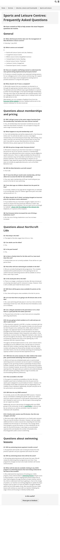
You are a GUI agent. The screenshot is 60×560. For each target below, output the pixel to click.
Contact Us (5, 509)
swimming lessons (28, 476)
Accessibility (5, 507)
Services (10, 8)
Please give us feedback (30, 500)
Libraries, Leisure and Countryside (26, 8)
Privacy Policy (5, 514)
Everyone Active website (11, 101)
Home (3, 8)
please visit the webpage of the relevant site (25, 207)
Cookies (4, 511)
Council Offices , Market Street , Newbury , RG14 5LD (17, 516)
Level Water (28, 406)
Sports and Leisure (46, 8)
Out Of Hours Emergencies (9, 513)
